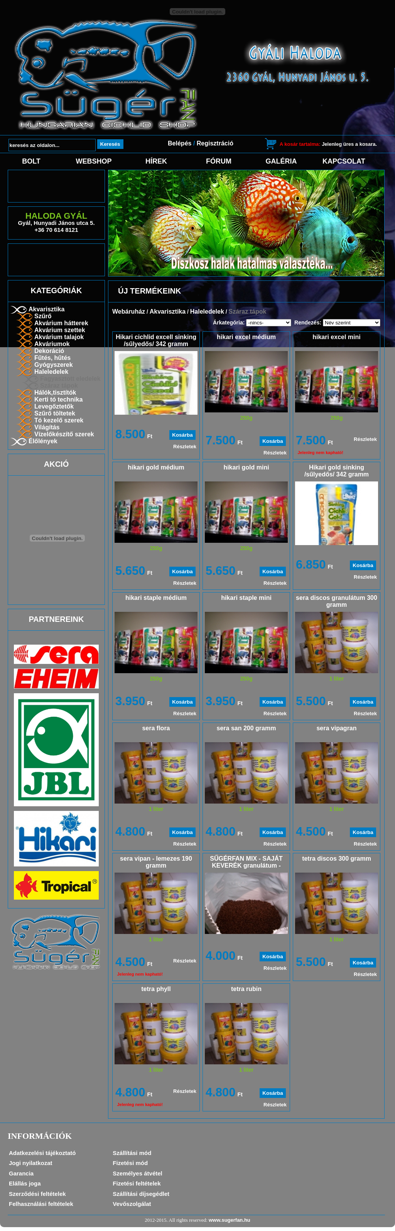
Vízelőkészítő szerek (64, 434)
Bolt (31, 161)
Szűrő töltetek (54, 413)
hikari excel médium (246, 337)
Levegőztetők (54, 406)
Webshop (93, 161)
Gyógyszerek (53, 364)
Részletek (184, 446)
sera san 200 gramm (246, 728)
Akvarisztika (46, 309)
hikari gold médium (156, 467)
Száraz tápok (59, 385)
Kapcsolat (343, 161)
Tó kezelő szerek (58, 420)
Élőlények (43, 441)
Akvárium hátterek (61, 323)
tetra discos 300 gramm (336, 858)
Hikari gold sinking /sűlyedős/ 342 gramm (336, 471)
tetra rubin (246, 989)
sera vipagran (336, 728)
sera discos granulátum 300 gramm (336, 601)
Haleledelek (51, 371)
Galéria (281, 161)
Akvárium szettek (59, 330)
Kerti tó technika (58, 399)
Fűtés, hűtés (52, 358)
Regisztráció (215, 143)
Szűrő (42, 316)
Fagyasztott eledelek (70, 378)
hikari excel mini (336, 337)
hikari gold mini (246, 467)
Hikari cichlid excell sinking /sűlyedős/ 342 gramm (156, 340)
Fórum (218, 161)
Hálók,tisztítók (55, 392)
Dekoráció (49, 351)
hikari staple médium (156, 597)
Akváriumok (52, 344)
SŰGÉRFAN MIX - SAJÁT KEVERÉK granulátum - (246, 862)
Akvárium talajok (59, 337)
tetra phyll (155, 989)
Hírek (156, 161)
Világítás (47, 427)
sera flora (156, 728)
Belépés (179, 143)
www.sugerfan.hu (229, 1220)
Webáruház (128, 311)
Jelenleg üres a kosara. (328, 144)
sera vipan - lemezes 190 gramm (156, 862)
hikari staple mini (246, 597)
